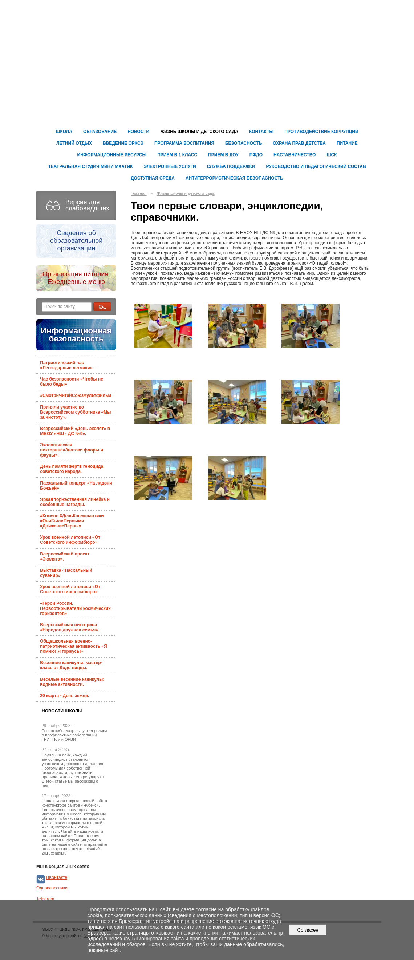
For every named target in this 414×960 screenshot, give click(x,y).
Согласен (308, 930)
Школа (64, 131)
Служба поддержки (231, 166)
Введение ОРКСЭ (123, 143)
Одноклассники (52, 888)
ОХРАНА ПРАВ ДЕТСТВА (299, 143)
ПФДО (256, 154)
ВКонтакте (56, 877)
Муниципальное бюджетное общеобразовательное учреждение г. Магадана (302, 34)
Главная (139, 193)
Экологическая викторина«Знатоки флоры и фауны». (71, 450)
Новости (138, 131)
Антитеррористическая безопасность (234, 178)
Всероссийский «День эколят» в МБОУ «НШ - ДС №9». (75, 431)
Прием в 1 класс (177, 154)
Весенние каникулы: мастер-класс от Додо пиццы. (71, 665)
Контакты (261, 131)
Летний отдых (74, 143)
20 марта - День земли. (64, 695)
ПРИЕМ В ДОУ (223, 154)
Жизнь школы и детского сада (199, 131)
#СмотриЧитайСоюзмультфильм (75, 395)
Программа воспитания (184, 143)
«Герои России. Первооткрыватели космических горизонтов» (75, 608)
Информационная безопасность (76, 335)
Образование (100, 131)
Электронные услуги (170, 166)
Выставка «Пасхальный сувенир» (66, 573)
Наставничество (294, 154)
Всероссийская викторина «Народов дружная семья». (69, 627)
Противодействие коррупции (321, 131)
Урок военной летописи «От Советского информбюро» (70, 540)
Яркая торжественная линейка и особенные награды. (75, 502)
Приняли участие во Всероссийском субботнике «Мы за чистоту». (75, 412)
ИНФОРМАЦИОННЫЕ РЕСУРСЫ (112, 154)
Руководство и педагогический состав (316, 166)
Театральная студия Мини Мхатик (90, 166)
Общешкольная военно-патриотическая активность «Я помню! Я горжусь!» (73, 646)
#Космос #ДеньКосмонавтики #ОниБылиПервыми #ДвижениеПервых (72, 521)
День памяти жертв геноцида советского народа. (71, 469)
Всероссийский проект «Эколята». (64, 556)
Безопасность (243, 143)
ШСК (331, 154)
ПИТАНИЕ (347, 143)
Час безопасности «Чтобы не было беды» (71, 382)
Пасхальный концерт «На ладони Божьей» (76, 486)
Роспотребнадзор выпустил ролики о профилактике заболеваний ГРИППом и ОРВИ (74, 735)
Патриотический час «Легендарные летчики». (66, 365)
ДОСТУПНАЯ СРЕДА (153, 178)
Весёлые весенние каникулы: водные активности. (72, 682)
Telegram (45, 898)
